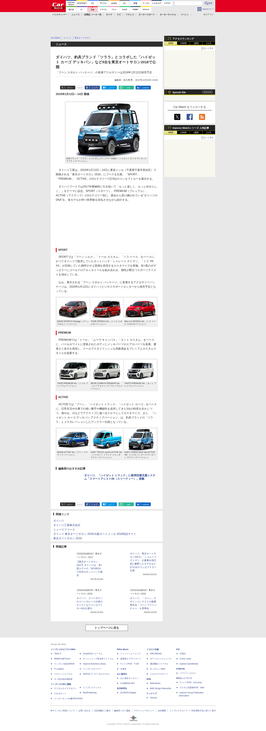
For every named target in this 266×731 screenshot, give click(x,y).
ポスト (70, 88)
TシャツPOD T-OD (129, 664)
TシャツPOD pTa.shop (191, 682)
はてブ (111, 88)
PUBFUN (180, 669)
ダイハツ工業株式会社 (66, 525)
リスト (80, 88)
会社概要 (162, 710)
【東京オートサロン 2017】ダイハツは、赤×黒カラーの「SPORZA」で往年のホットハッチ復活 (90, 568)
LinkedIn (145, 88)
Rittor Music (123, 649)
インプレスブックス (92, 687)
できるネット (60, 693)
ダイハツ (58, 520)
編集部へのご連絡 (122, 710)
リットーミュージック (130, 653)
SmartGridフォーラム (92, 653)
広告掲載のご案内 (102, 710)
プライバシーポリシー (144, 710)
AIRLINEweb (156, 653)
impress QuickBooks (189, 664)
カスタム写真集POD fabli (192, 687)
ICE (178, 649)
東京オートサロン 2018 (67, 538)
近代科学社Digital (128, 692)
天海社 (183, 653)
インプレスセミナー (92, 669)
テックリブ (152, 693)
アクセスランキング (183, 38)
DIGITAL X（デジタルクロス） (97, 674)
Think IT (57, 653)
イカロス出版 (153, 649)
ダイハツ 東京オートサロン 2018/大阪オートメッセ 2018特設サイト (94, 533)
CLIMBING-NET (127, 683)
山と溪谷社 (122, 674)
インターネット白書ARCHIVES (68, 698)
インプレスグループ (178, 710)
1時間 (170, 43)
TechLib (153, 698)
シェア (94, 88)
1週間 (196, 43)
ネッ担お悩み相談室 (63, 679)
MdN (149, 679)
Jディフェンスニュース (160, 659)
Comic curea (185, 659)
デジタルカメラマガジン (65, 688)
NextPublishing (90, 692)
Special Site (179, 92)
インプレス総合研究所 (64, 664)
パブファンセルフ (188, 673)
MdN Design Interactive (160, 688)
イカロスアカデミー (159, 674)
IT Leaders (59, 669)
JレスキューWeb (157, 669)
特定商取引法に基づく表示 (203, 710)
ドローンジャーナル (63, 674)
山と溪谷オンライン (129, 678)
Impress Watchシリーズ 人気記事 (191, 128)
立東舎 (123, 669)
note (128, 88)
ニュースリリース (64, 529)
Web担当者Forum (62, 659)
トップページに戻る (106, 627)
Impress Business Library (94, 664)
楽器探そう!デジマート (130, 659)
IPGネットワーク (184, 678)
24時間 (183, 43)
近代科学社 (122, 688)
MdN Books (155, 683)
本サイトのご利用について (62, 710)
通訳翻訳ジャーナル (159, 664)
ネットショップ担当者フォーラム (98, 659)
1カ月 (209, 43)
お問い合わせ (84, 710)
